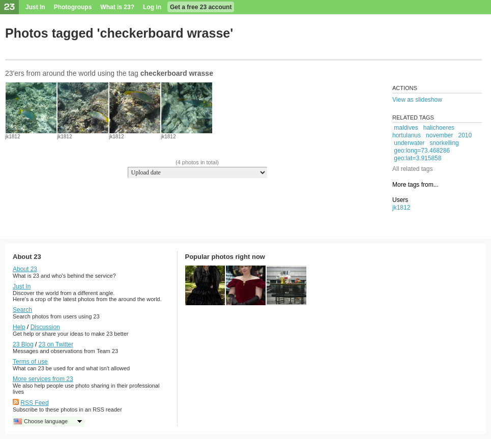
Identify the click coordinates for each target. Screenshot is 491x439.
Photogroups (73, 7)
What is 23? (117, 7)
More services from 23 (43, 379)
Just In (35, 7)
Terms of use (30, 361)
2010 (465, 135)
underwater (409, 143)
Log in (152, 7)
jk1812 (12, 136)
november (439, 135)
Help (19, 327)
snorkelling (443, 143)
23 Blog (23, 344)
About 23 (25, 269)
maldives (406, 127)
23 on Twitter (56, 344)
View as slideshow (417, 99)
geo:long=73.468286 (422, 150)
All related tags (412, 168)
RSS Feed (34, 402)
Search (22, 309)
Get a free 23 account (201, 7)
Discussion (45, 327)
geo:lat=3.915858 (417, 158)
